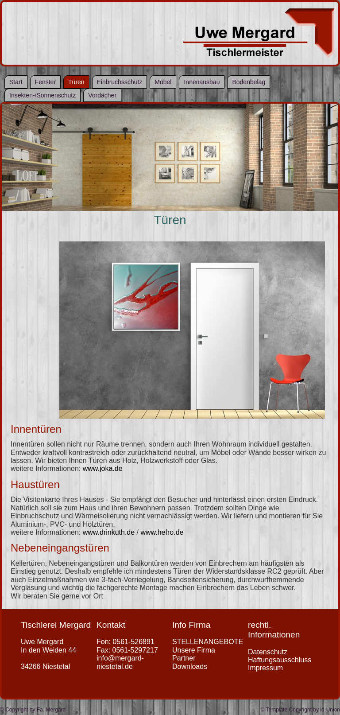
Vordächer (102, 95)
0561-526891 (133, 641)
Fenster (45, 81)
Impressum (265, 668)
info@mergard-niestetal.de (120, 662)
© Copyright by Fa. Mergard (33, 710)
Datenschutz (267, 652)
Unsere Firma (193, 650)
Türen (76, 81)
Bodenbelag (248, 81)
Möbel (163, 81)
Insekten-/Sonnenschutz (42, 95)
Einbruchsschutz (120, 81)
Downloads (189, 666)
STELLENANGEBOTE (207, 641)
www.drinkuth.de (109, 532)
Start (16, 81)
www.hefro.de (161, 532)
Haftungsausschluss (279, 660)
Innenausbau (202, 81)
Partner (183, 658)
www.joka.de (103, 468)
